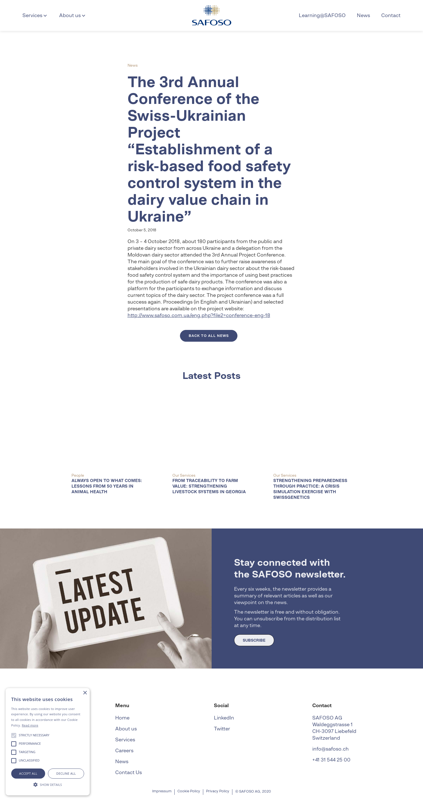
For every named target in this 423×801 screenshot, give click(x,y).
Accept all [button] (28, 773)
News (363, 15)
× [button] (85, 693)
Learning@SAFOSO (322, 15)
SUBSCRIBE (254, 640)
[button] (35, 15)
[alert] (48, 741)
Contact (391, 15)
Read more (30, 725)
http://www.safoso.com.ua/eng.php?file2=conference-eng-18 (199, 315)
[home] (211, 15)
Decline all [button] (66, 773)
